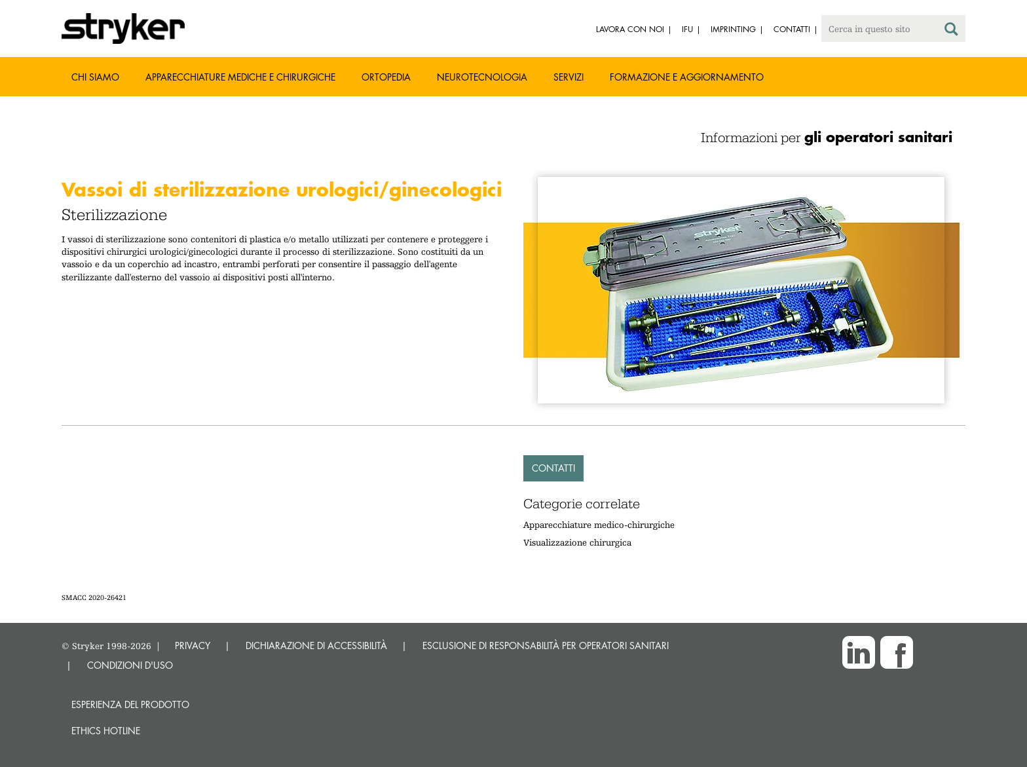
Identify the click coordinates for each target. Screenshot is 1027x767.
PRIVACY (192, 645)
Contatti (553, 468)
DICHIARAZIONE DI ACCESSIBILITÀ (316, 645)
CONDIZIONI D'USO (130, 665)
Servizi (568, 77)
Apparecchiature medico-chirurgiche (599, 524)
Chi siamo (95, 77)
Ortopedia (386, 77)
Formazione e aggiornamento (687, 77)
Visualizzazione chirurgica (577, 542)
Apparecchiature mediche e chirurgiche (240, 77)
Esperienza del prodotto (130, 704)
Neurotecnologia (482, 77)
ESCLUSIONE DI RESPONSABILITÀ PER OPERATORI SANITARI (545, 645)
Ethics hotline (105, 730)
